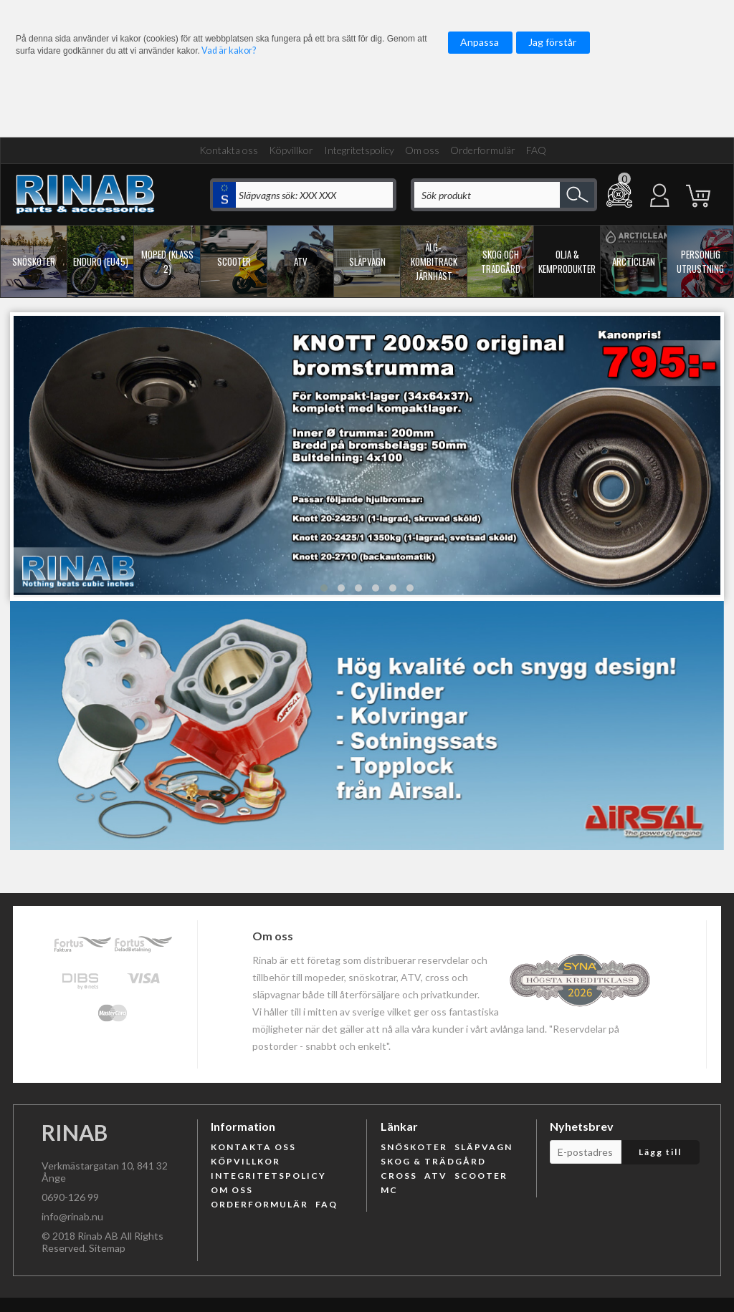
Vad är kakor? (228, 50)
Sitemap (107, 1248)
